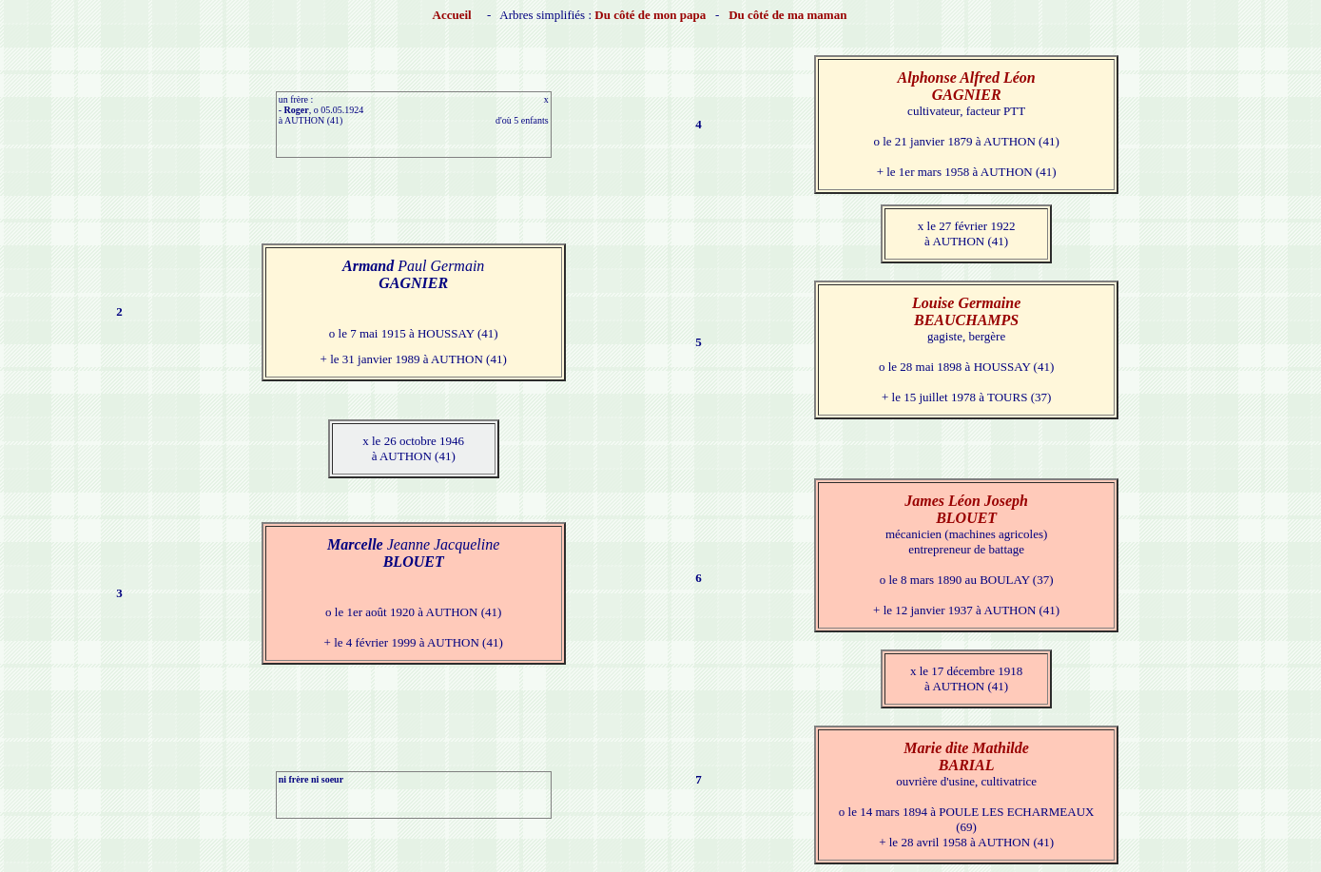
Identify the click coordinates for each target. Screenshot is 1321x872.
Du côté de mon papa (650, 15)
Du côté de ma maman (787, 15)
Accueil (452, 15)
